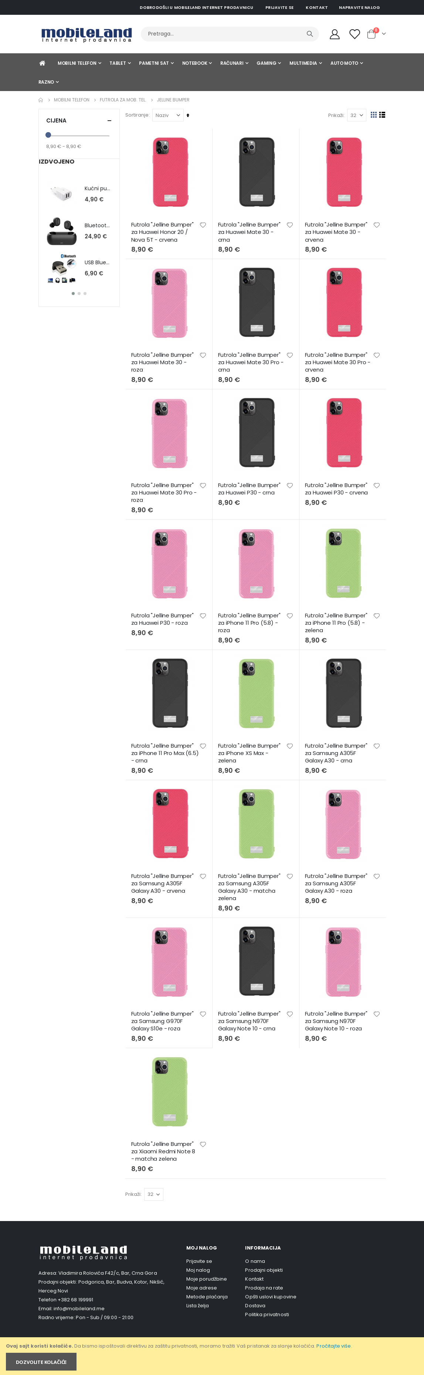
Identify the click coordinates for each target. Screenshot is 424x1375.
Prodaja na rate (264, 1283)
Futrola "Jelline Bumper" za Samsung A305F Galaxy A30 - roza (336, 880)
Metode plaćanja (207, 1291)
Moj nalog (198, 1265)
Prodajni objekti (264, 1265)
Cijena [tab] (79, 120)
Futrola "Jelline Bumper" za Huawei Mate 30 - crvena (336, 231)
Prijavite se (279, 7)
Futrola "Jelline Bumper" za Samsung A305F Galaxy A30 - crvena (164, 880)
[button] (204, 224)
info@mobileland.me (79, 1303)
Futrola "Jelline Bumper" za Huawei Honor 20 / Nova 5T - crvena (164, 231)
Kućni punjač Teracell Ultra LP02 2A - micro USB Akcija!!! (98, 188)
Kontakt (317, 7)
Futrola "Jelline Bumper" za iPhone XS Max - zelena (250, 750)
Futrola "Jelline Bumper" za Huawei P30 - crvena (337, 487)
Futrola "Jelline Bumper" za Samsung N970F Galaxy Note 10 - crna (250, 1017)
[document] (212, 1356)
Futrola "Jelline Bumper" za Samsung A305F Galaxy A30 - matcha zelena (250, 884)
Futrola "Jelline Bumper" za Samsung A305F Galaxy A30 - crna (336, 750)
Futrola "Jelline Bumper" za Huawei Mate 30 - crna (250, 231)
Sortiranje (138, 114)
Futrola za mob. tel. (123, 100)
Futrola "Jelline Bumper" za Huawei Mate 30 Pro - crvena (338, 361)
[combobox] (230, 34)
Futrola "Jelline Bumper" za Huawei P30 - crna (250, 487)
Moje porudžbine (206, 1274)
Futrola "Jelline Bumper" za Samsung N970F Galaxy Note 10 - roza (336, 1017)
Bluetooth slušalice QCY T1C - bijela (98, 225)
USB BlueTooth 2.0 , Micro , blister (98, 262)
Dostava (255, 1300)
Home (41, 99)
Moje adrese (201, 1283)
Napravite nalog (359, 7)
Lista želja (197, 1300)
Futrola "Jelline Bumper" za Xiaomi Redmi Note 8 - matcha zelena (165, 1146)
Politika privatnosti (267, 1309)
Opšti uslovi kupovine (270, 1291)
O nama (255, 1256)
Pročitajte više (333, 1346)
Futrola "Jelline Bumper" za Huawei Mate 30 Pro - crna (252, 361)
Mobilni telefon (71, 100)
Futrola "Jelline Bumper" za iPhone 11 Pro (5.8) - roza (250, 620)
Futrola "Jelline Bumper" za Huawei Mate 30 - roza (164, 361)
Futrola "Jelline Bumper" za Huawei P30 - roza (164, 616)
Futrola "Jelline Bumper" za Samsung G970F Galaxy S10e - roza (164, 1017)
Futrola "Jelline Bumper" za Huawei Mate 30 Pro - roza (166, 491)
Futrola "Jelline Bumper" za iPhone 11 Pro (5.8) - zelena (336, 620)
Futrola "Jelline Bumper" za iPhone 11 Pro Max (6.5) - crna (164, 750)
